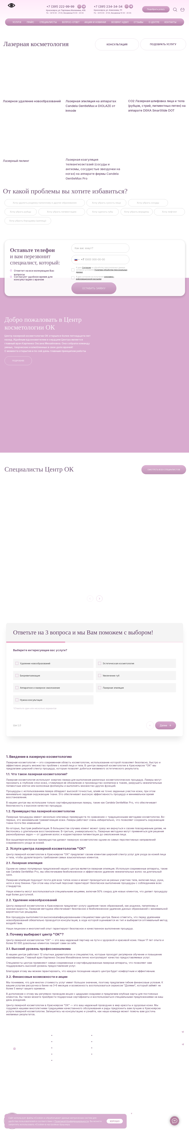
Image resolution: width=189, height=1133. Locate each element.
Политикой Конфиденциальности (71, 1121)
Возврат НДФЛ (102, 1047)
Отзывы (98, 1054)
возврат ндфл (120, 22)
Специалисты (61, 1060)
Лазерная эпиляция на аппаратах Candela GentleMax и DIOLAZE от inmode (91, 105)
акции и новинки (95, 22)
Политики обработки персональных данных (101, 275)
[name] (100, 252)
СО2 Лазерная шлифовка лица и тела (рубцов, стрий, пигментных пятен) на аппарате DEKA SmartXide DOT (157, 105)
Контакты (170, 22)
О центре (99, 1060)
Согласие (86, 272)
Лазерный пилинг (16, 165)
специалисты (48, 22)
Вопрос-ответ (61, 1066)
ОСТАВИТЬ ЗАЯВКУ (93, 292)
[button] (156, 9)
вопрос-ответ (71, 22)
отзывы (138, 22)
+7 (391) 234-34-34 (108, 6)
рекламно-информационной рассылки (95, 282)
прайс (30, 22)
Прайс (57, 1054)
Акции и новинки (63, 1072)
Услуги (17, 22)
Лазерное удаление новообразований (32, 101)
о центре (154, 22)
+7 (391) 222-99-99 (60, 6)
